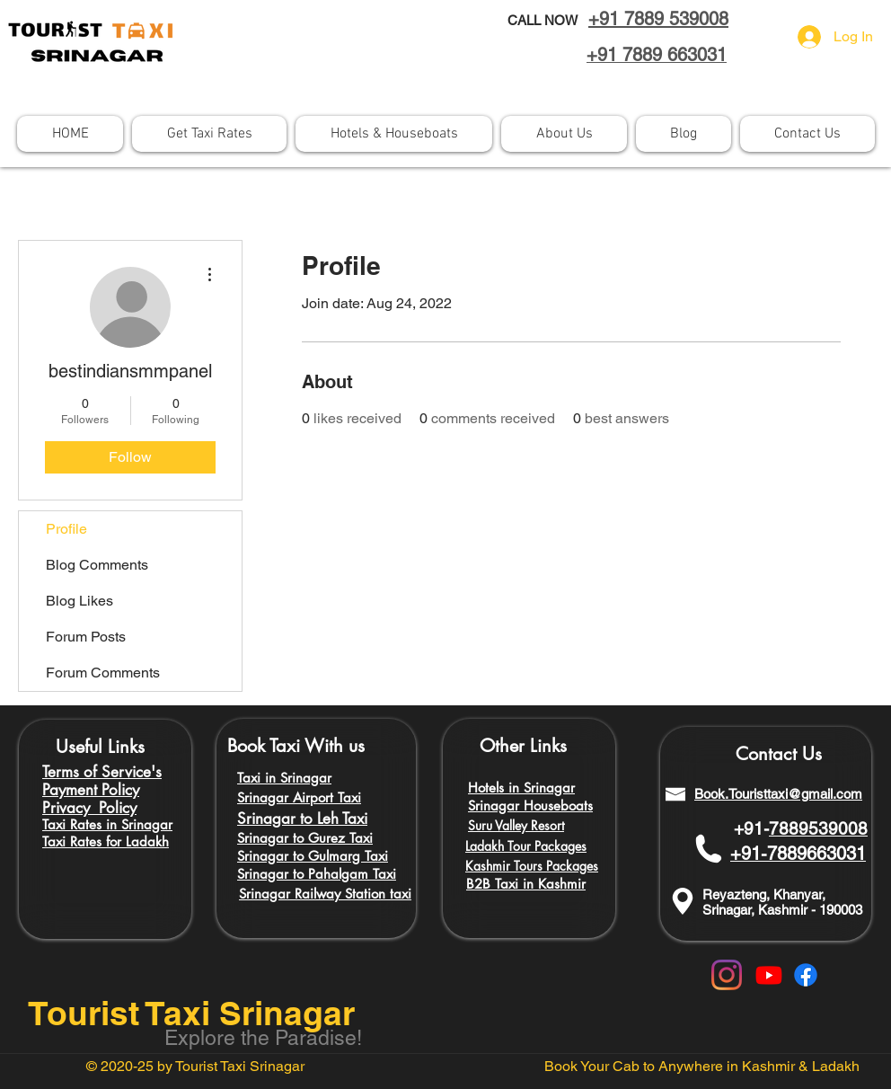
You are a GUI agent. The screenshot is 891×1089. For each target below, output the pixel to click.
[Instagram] (726, 975)
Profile (66, 528)
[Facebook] (805, 975)
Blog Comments (97, 564)
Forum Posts (86, 636)
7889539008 (818, 828)
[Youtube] (769, 975)
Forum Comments (103, 672)
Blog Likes (79, 600)
